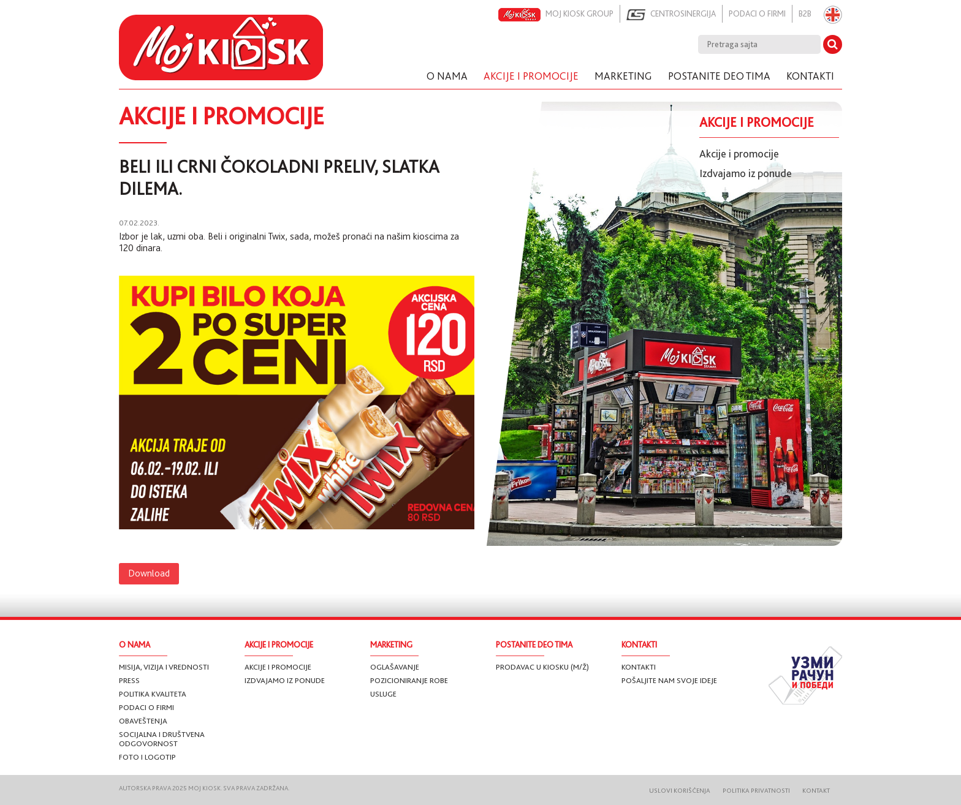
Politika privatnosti (756, 791)
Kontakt (816, 791)
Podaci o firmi (757, 13)
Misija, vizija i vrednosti (164, 666)
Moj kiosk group (555, 14)
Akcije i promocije (739, 154)
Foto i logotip (147, 757)
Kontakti (638, 666)
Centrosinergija (671, 14)
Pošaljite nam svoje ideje (669, 680)
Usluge (383, 693)
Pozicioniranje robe (409, 680)
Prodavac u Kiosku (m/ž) (542, 666)
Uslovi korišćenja (679, 791)
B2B (805, 13)
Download (149, 573)
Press (129, 680)
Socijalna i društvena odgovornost (162, 739)
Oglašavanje (394, 666)
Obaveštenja (143, 720)
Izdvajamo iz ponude (745, 173)
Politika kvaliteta (152, 693)
